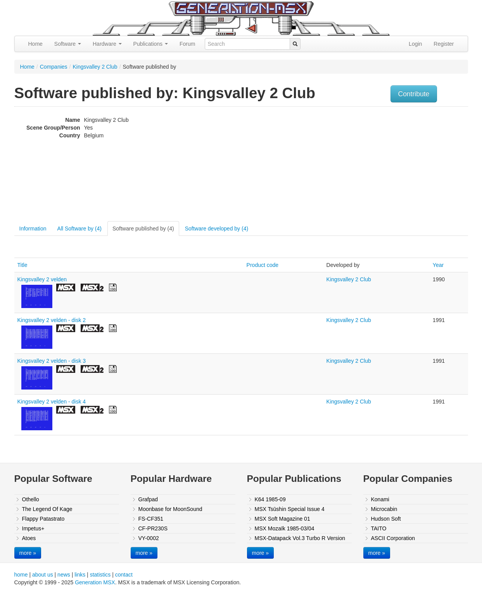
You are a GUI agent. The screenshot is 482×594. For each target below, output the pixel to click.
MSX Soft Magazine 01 (282, 519)
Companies (53, 67)
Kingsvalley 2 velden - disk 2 (51, 320)
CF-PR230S (153, 528)
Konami (380, 499)
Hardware (107, 44)
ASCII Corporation (393, 538)
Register (444, 44)
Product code (263, 265)
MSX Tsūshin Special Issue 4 (290, 509)
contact (124, 574)
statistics (100, 574)
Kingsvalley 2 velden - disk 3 (51, 361)
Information (33, 228)
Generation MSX (95, 582)
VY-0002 (148, 538)
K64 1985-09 (270, 499)
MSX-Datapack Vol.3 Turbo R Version (300, 538)
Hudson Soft (386, 519)
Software (67, 44)
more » (27, 553)
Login (415, 44)
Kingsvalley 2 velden (42, 279)
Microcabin (384, 509)
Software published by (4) (143, 228)
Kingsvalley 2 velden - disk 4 (51, 401)
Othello (30, 499)
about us (42, 574)
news (63, 574)
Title (22, 265)
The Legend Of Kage (47, 509)
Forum (187, 44)
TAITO (379, 528)
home (21, 574)
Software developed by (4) (216, 228)
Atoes (29, 538)
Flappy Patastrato (43, 519)
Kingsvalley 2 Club (95, 67)
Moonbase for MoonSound (170, 509)
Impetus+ (33, 528)
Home (35, 44)
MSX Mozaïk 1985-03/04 (284, 528)
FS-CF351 (151, 519)
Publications (150, 44)
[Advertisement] (390, 165)
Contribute (414, 94)
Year (438, 265)
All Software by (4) (79, 228)
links (79, 574)
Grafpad (148, 499)
